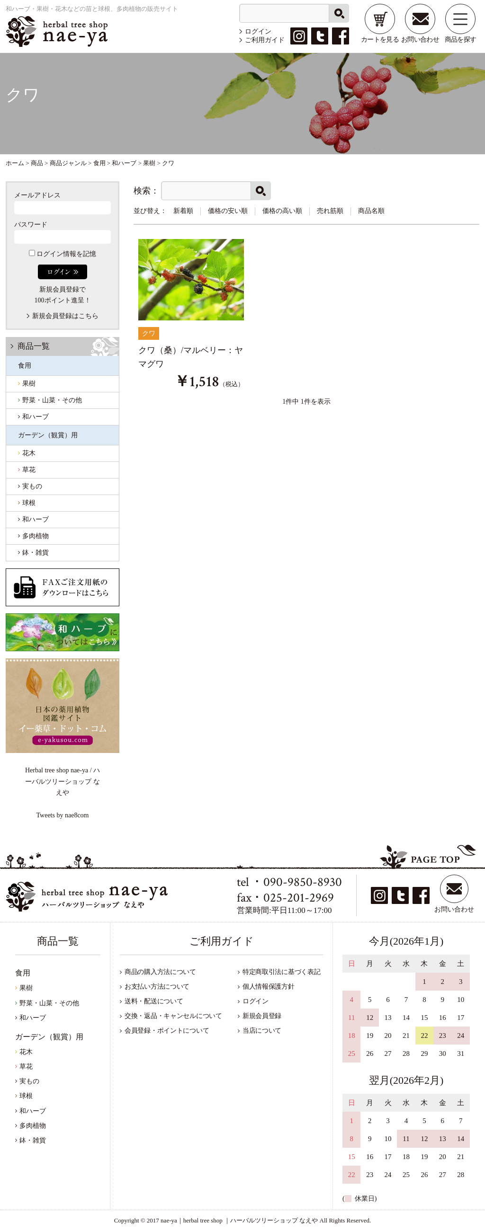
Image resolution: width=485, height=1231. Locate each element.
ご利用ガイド (265, 40)
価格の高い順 (282, 210)
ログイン (258, 31)
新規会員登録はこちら (65, 315)
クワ (148, 333)
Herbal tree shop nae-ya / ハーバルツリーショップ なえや (62, 781)
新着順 (183, 210)
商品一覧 (34, 346)
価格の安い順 (228, 210)
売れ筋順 (330, 210)
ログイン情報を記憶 (63, 253)
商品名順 (371, 210)
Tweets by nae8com (62, 815)
